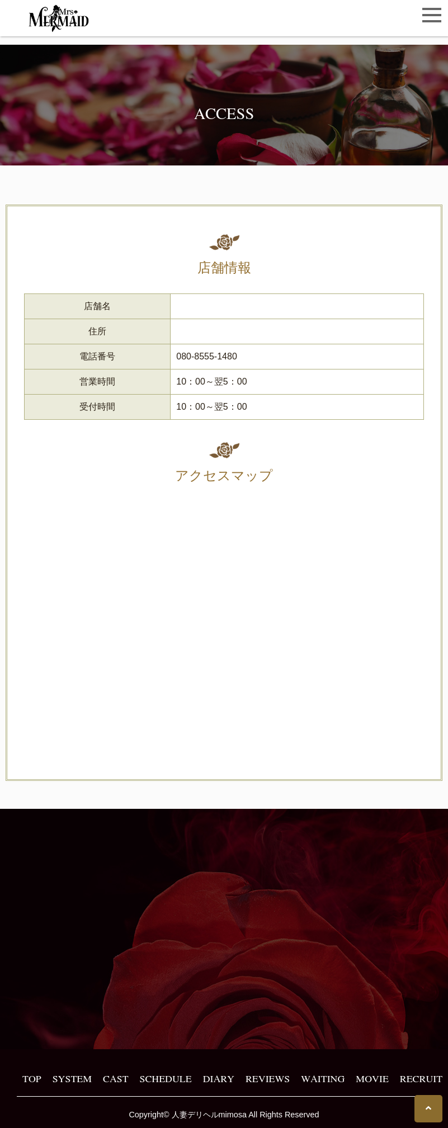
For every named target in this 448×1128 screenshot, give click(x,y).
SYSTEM (72, 1078)
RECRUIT (421, 1078)
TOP (31, 1078)
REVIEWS (268, 1078)
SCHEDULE (166, 1078)
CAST (115, 1078)
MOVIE (372, 1078)
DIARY (218, 1078)
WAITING (323, 1078)
